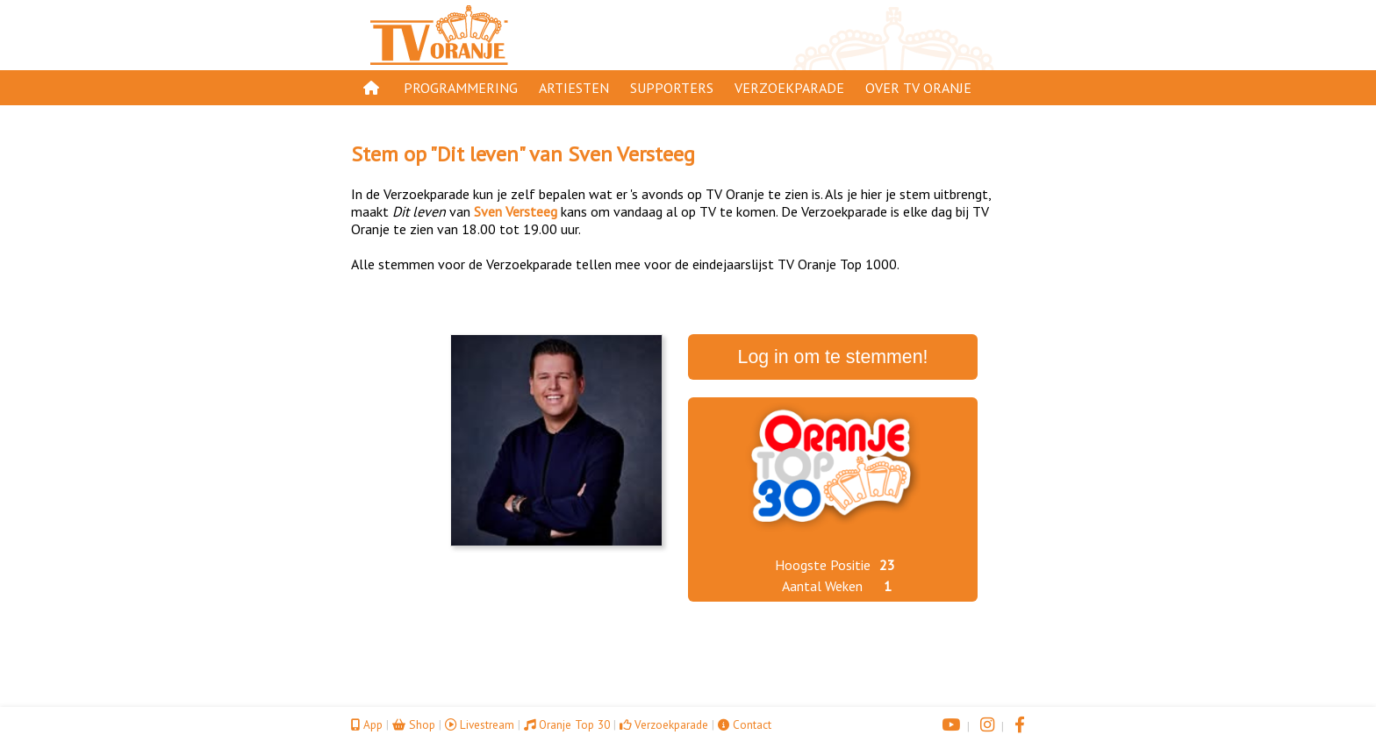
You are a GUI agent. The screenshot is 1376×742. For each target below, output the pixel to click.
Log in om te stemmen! (833, 356)
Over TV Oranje (918, 87)
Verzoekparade (789, 87)
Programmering (461, 87)
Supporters (671, 87)
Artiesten (574, 87)
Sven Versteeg (631, 154)
